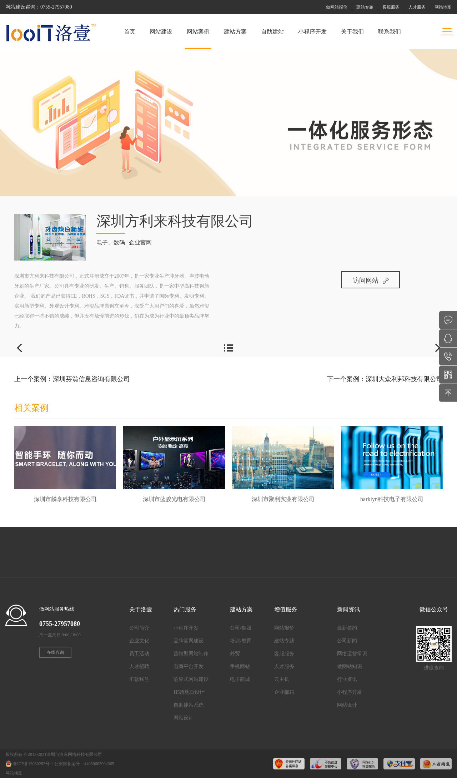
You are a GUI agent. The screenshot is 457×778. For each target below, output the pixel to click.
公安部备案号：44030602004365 (84, 763)
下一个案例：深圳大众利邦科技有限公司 (385, 379)
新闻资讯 (348, 609)
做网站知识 (349, 666)
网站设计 (184, 718)
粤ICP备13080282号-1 (33, 763)
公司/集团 (240, 628)
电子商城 (240, 679)
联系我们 (389, 32)
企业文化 (139, 640)
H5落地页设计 (189, 692)
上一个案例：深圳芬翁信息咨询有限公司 (72, 379)
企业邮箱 (284, 692)
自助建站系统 (189, 705)
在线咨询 (55, 652)
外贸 (235, 653)
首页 (129, 32)
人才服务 (417, 7)
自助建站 (272, 32)
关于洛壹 (140, 609)
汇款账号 (139, 679)
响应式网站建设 (191, 679)
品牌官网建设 (189, 640)
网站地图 (443, 7)
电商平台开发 (189, 666)
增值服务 (285, 609)
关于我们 (352, 32)
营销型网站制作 (191, 653)
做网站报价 (336, 7)
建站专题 (364, 7)
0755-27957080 (56, 7)
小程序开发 (312, 32)
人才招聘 (139, 666)
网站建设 (161, 32)
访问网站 (371, 280)
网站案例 (198, 39)
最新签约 (347, 628)
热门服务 (185, 609)
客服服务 (391, 7)
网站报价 (284, 628)
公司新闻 (347, 640)
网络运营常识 (352, 653)
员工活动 (139, 653)
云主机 (281, 679)
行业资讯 (347, 679)
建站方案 (235, 32)
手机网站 (240, 666)
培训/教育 (240, 640)
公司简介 (139, 628)
